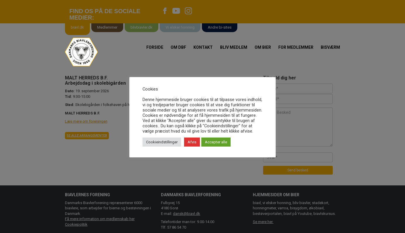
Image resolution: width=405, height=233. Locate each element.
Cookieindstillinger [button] (162, 142)
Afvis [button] (192, 142)
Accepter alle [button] (216, 142)
